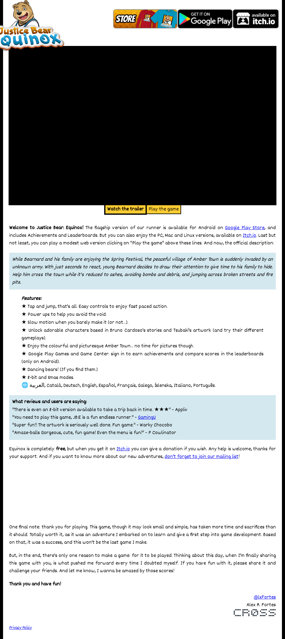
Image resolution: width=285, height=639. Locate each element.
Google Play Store (244, 228)
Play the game (164, 209)
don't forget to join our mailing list (201, 457)
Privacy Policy (20, 628)
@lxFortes (264, 597)
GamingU (147, 418)
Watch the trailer (125, 209)
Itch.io (249, 236)
